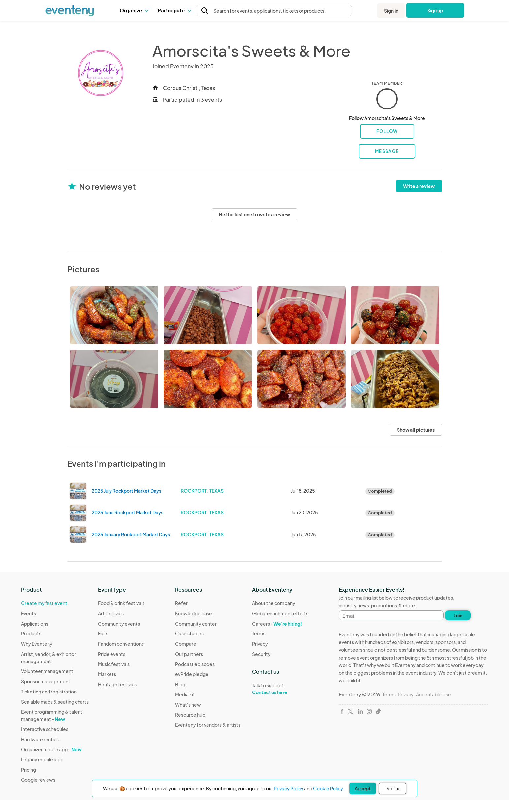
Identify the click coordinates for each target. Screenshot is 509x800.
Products (31, 633)
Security (261, 654)
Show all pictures (416, 430)
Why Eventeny (36, 644)
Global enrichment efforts (280, 613)
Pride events (111, 654)
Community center (196, 624)
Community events (119, 624)
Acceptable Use (433, 694)
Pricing (28, 770)
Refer (181, 603)
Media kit (185, 694)
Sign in (391, 11)
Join (458, 615)
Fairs (103, 633)
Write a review (419, 186)
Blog (180, 684)
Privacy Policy (288, 788)
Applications (34, 624)
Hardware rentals (40, 739)
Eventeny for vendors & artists (207, 725)
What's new (188, 705)
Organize (134, 10)
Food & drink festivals (121, 603)
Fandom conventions (121, 644)
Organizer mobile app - (51, 749)
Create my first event (44, 603)
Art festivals (111, 613)
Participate (174, 10)
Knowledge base (193, 613)
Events (28, 613)
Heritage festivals (117, 684)
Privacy (260, 644)
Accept (363, 788)
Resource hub (190, 715)
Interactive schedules (44, 729)
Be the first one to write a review (254, 214)
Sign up (435, 10)
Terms (258, 633)
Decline (392, 788)
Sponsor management (45, 681)
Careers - (277, 624)
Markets (107, 674)
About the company (273, 603)
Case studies (189, 633)
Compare (185, 644)
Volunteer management (47, 671)
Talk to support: (280, 688)
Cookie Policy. (328, 788)
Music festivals (114, 664)
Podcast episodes (195, 664)
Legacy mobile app (41, 759)
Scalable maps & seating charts (55, 702)
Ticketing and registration (49, 691)
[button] (134, 10)
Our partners (189, 654)
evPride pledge (191, 674)
